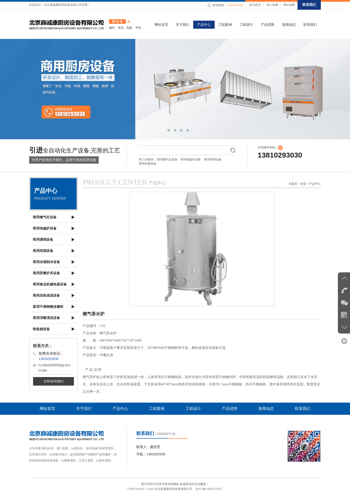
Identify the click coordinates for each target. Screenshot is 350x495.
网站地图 (289, 5)
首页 (303, 184)
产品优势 (229, 409)
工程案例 (157, 409)
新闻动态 (266, 409)
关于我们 (84, 409)
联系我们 (309, 5)
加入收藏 (272, 5)
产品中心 (120, 409)
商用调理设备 (213, 159)
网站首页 (47, 409)
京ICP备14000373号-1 (209, 489)
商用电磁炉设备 (191, 159)
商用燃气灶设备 (167, 159)
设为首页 (255, 5)
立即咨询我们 (53, 381)
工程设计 (193, 409)
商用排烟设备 (147, 163)
